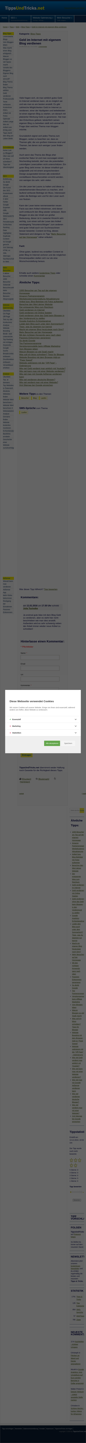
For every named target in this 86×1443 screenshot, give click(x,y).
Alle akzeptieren (52, 743)
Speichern (68, 743)
